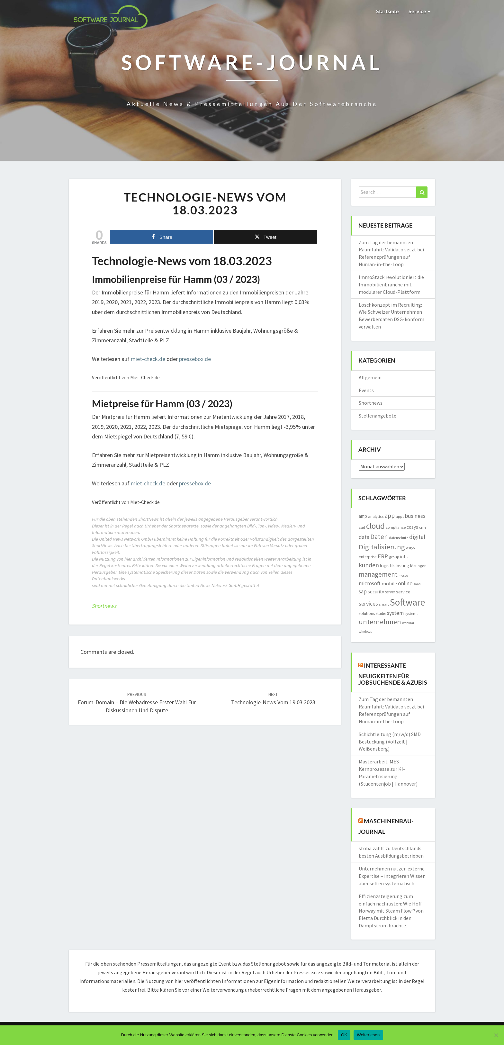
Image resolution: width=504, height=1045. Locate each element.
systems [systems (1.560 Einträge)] (411, 613)
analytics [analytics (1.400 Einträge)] (375, 516)
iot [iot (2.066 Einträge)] (403, 557)
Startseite (387, 11)
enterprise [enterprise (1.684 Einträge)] (368, 557)
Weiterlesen (368, 1034)
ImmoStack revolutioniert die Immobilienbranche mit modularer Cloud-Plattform (391, 284)
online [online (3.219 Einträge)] (405, 583)
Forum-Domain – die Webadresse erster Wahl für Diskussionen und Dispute (137, 702)
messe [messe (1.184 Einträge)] (403, 575)
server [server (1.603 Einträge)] (390, 592)
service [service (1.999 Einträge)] (403, 592)
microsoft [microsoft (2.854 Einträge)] (370, 583)
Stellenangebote (377, 415)
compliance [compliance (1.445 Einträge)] (396, 527)
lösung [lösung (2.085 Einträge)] (402, 566)
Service (419, 11)
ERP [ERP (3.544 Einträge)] (383, 556)
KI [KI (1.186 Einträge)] (408, 557)
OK (344, 1034)
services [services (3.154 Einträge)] (368, 603)
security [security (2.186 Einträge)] (376, 592)
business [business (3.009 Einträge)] (415, 515)
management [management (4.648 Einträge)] (378, 574)
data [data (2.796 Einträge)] (364, 537)
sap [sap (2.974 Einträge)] (363, 591)
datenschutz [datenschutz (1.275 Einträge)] (398, 538)
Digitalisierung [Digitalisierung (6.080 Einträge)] (382, 546)
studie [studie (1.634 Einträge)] (381, 613)
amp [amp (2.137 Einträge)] (363, 516)
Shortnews (104, 605)
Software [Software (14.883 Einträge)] (407, 602)
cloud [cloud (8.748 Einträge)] (375, 526)
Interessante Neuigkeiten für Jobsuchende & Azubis (392, 674)
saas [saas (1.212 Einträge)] (416, 584)
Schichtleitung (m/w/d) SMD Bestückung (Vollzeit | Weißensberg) (390, 741)
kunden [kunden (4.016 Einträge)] (369, 565)
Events (366, 390)
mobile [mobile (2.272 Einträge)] (389, 584)
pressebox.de (195, 359)
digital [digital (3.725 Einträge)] (417, 537)
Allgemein (370, 377)
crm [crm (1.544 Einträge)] (422, 527)
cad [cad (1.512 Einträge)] (362, 527)
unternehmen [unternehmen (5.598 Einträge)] (380, 621)
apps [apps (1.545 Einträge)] (400, 516)
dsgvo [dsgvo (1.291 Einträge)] (410, 548)
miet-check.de (148, 359)
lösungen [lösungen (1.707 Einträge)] (418, 566)
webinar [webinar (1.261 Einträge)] (408, 623)
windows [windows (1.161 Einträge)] (365, 631)
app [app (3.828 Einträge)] (389, 515)
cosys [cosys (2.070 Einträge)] (412, 527)
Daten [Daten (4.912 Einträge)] (379, 536)
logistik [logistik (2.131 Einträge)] (387, 566)
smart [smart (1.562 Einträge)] (384, 604)
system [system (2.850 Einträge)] (395, 613)
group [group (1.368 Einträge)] (394, 556)
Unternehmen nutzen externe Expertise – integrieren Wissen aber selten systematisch (392, 876)
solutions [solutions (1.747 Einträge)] (367, 613)
